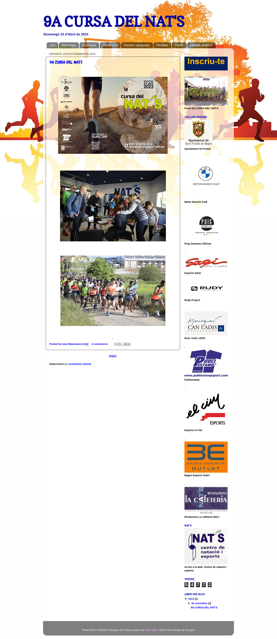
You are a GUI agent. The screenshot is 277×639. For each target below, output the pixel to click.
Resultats (162, 45)
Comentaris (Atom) (79, 364)
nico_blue (151, 630)
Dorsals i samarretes (137, 45)
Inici (52, 45)
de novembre (199, 603)
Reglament (89, 45)
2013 (191, 598)
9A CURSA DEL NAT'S (65, 62)
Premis (179, 45)
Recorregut (69, 45)
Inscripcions (109, 45)
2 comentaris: (100, 344)
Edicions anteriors (201, 45)
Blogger (190, 630)
